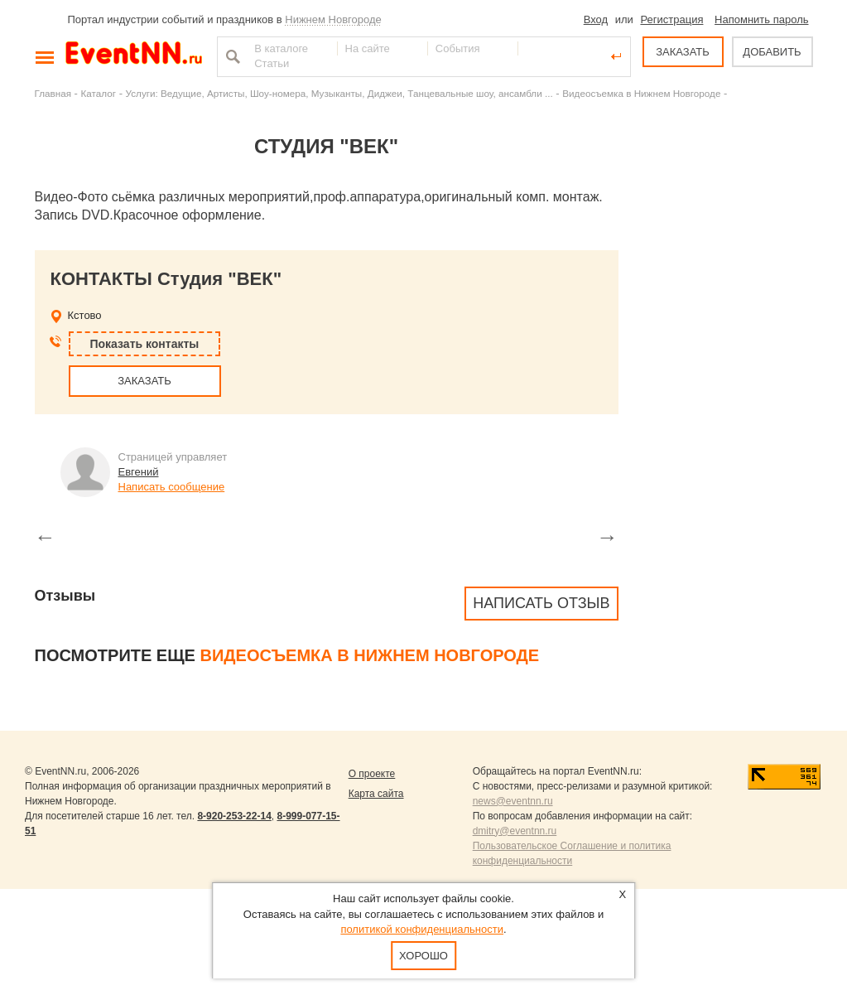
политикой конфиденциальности (421, 929)
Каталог (99, 93)
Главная (53, 93)
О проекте (372, 774)
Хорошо (423, 955)
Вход (596, 19)
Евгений (138, 472)
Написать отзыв (541, 603)
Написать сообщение (171, 487)
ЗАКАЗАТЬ (683, 52)
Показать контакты (145, 343)
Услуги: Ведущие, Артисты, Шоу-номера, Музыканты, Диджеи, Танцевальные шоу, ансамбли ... (339, 93)
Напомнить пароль (761, 19)
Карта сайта (376, 793)
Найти (231, 56)
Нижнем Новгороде (333, 19)
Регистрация (671, 19)
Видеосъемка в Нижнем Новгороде (641, 93)
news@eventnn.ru (513, 801)
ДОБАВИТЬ (772, 52)
